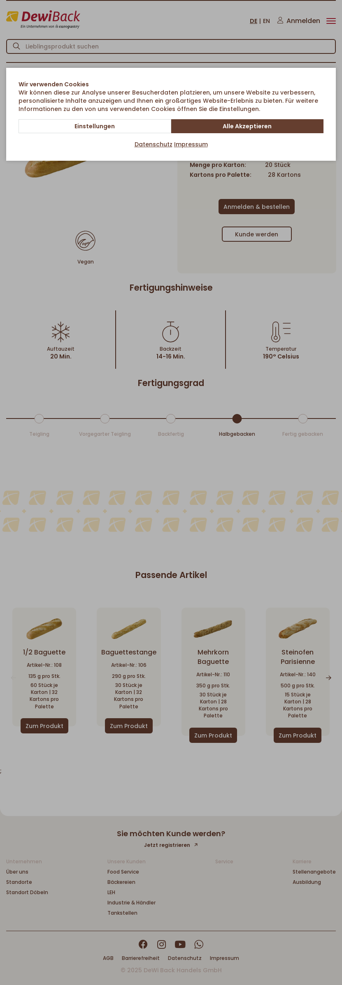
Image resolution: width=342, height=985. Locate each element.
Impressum (191, 144)
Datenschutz (153, 144)
